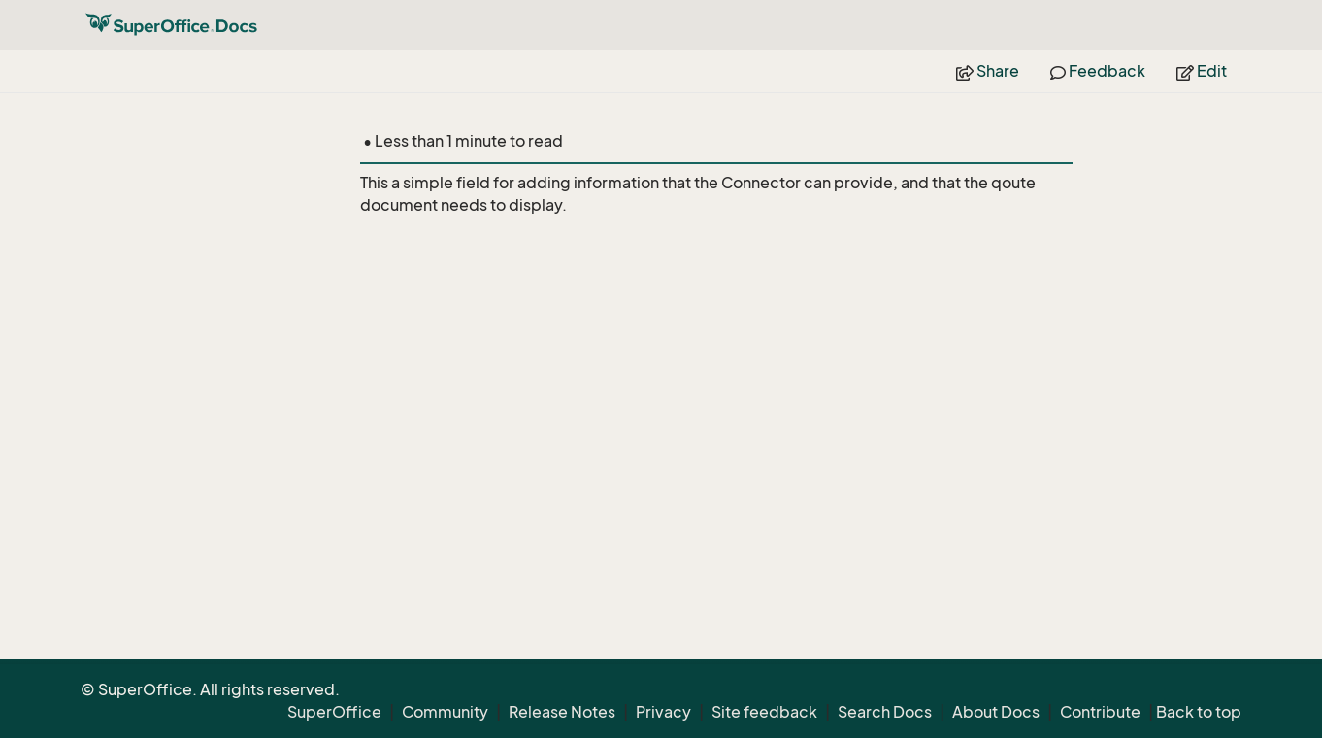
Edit (1201, 71)
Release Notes (562, 711)
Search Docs (885, 711)
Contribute (1100, 711)
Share (987, 71)
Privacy (663, 711)
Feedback (1097, 71)
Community (445, 711)
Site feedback (764, 711)
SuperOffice (334, 711)
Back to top (1198, 711)
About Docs (996, 711)
